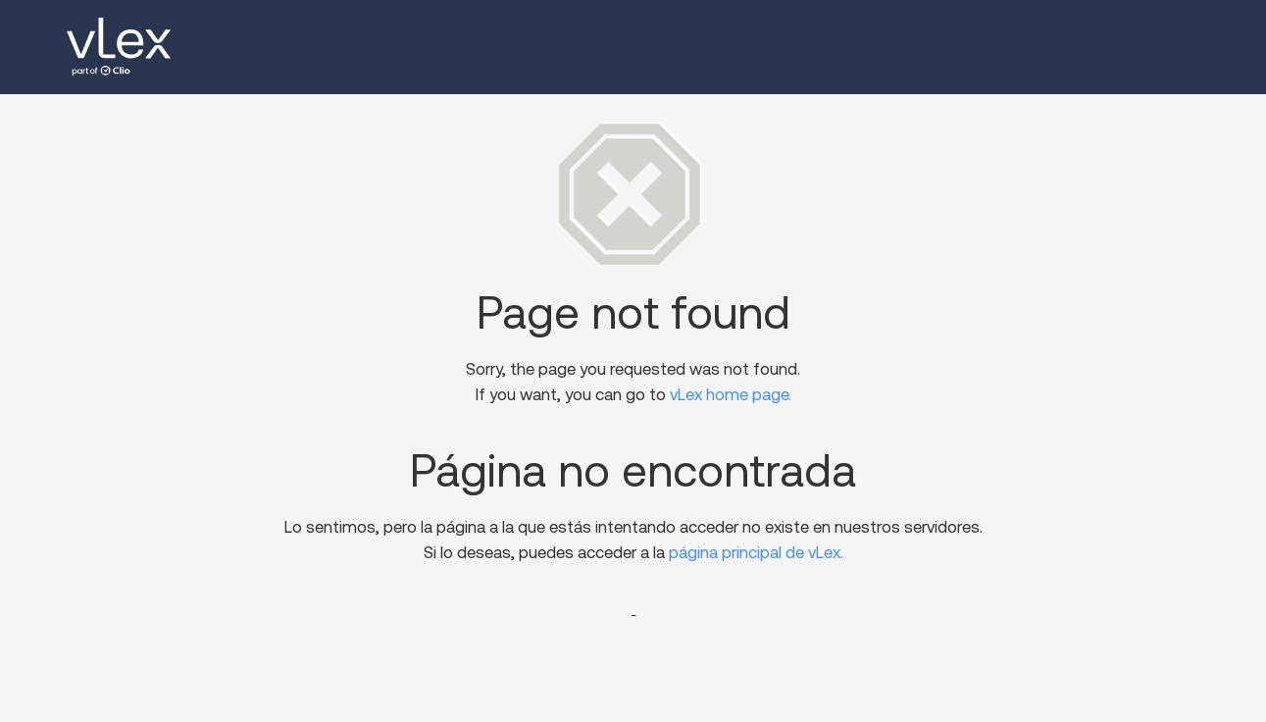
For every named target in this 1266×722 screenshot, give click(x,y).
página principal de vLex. (756, 552)
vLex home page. (730, 395)
